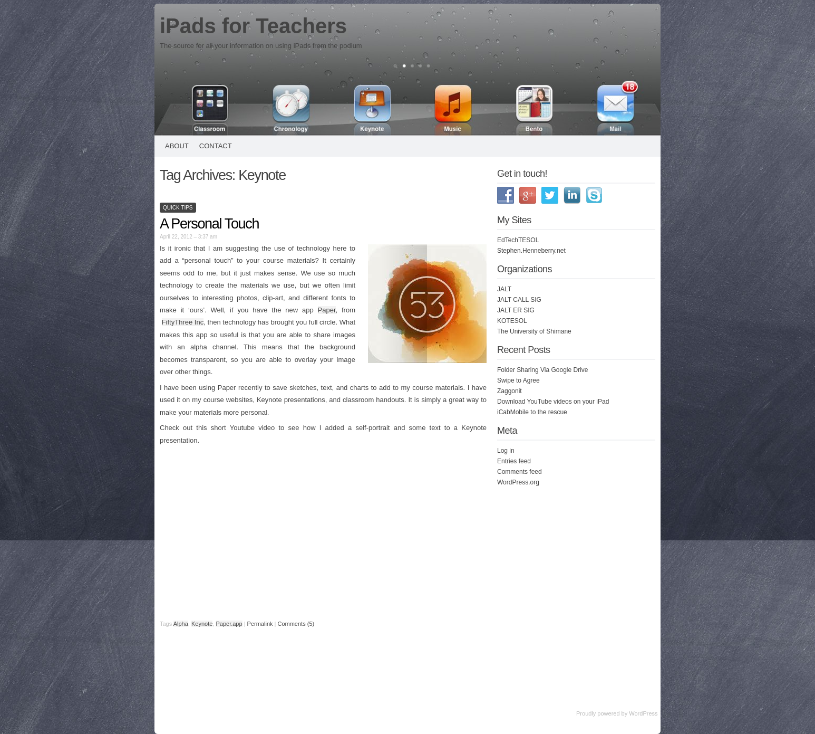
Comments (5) (295, 624)
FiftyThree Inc (183, 322)
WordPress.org (518, 482)
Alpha (180, 624)
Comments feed (519, 471)
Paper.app (229, 624)
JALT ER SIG (516, 310)
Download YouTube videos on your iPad (553, 401)
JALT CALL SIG (519, 299)
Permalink (260, 624)
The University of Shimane (534, 331)
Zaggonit (509, 391)
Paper (327, 310)
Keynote (201, 624)
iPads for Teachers (253, 25)
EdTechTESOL (518, 240)
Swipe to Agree (518, 380)
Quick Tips (178, 208)
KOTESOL (512, 321)
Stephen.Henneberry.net (531, 250)
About (177, 146)
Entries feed (514, 461)
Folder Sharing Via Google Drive (542, 370)
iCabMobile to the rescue (532, 412)
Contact (215, 146)
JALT (504, 289)
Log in (506, 450)
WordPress (643, 713)
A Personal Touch (209, 224)
